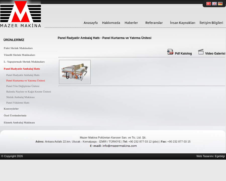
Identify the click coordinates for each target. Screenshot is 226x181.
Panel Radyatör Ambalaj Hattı (22, 68)
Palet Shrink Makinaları (18, 48)
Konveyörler (11, 108)
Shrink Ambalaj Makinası (20, 97)
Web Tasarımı (204, 156)
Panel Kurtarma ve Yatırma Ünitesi (25, 80)
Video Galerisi (211, 53)
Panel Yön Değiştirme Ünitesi (22, 85)
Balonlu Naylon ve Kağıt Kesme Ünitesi (28, 91)
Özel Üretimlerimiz (15, 115)
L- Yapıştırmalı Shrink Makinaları (24, 61)
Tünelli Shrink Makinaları (19, 54)
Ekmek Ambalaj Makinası (19, 122)
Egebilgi (220, 156)
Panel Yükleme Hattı (17, 102)
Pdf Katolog (179, 53)
